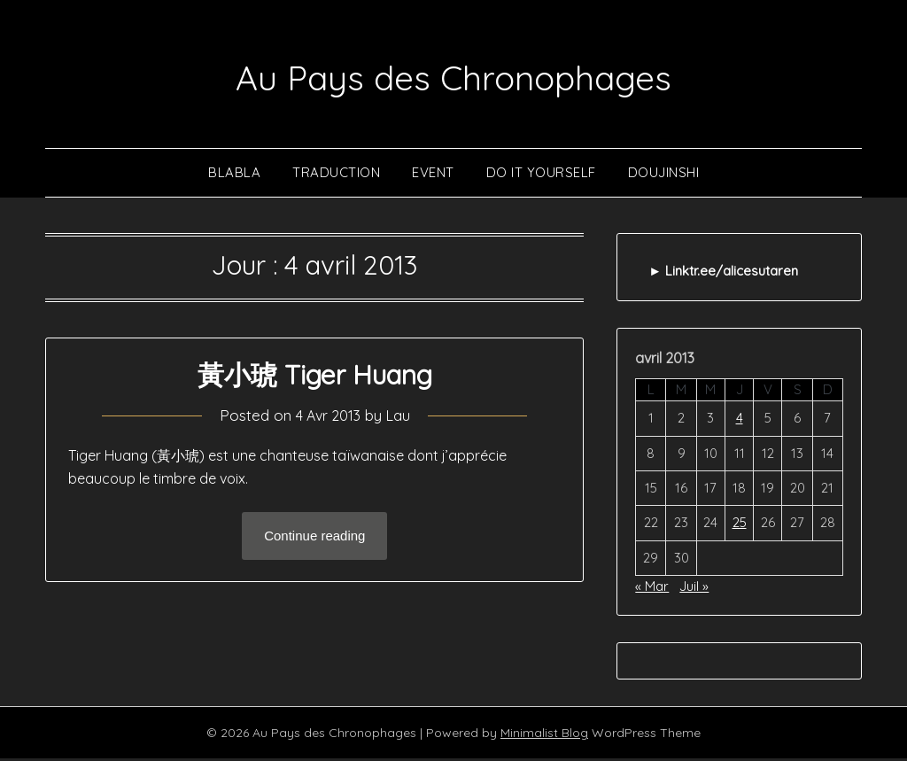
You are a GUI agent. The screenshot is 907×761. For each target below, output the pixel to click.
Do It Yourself (541, 175)
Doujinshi (664, 175)
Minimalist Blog (544, 735)
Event (433, 175)
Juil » (694, 588)
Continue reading (314, 539)
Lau (400, 417)
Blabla (234, 175)
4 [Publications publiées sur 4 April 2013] (739, 420)
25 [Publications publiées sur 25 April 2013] (740, 524)
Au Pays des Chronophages (454, 74)
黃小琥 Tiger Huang (315, 377)
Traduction (336, 175)
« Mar (652, 588)
